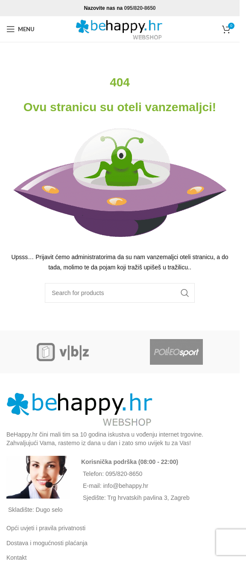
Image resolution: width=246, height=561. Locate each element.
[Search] (119, 293)
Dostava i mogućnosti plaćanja (47, 543)
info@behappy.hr (125, 485)
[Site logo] (120, 28)
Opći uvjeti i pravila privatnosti (45, 528)
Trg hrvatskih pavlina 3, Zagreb (148, 497)
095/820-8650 (139, 8)
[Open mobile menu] (20, 29)
